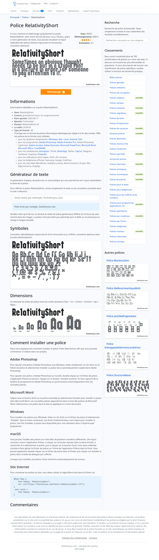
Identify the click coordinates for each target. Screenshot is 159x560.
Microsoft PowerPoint (70, 145)
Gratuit (13, 11)
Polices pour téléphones (121, 189)
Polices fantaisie (117, 108)
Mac (61, 139)
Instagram (44, 151)
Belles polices (116, 77)
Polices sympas (117, 103)
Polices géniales (117, 82)
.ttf (31, 130)
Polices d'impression (119, 123)
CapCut (78, 151)
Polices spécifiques (118, 211)
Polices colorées (117, 241)
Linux (66, 139)
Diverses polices (117, 133)
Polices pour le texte (119, 184)
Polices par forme (118, 221)
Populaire (60, 11)
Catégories (35, 3)
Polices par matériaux (120, 216)
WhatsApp (62, 151)
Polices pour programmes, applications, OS (122, 204)
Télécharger (56, 92)
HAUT (50, 11)
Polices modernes (118, 148)
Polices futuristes (118, 164)
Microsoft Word (88, 145)
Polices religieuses (118, 226)
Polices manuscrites (119, 143)
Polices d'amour (117, 231)
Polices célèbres (117, 97)
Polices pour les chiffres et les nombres (123, 196)
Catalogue (24, 11)
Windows (53, 139)
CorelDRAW (39, 148)
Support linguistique (91, 11)
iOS (79, 139)
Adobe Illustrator (51, 145)
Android (73, 139)
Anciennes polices (118, 159)
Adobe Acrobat (36, 145)
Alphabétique (73, 11)
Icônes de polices (118, 179)
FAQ (46, 3)
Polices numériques (119, 174)
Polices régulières (118, 113)
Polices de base (117, 118)
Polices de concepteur (120, 92)
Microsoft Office (25, 148)
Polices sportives (117, 154)
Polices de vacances (119, 128)
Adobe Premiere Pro (66, 142)
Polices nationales (118, 236)
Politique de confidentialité (74, 538)
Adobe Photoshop (48, 142)
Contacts (93, 538)
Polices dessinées (118, 138)
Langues (54, 3)
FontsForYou (20, 4)
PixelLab (41, 154)
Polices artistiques (118, 169)
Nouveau (38, 11)
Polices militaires (117, 87)
